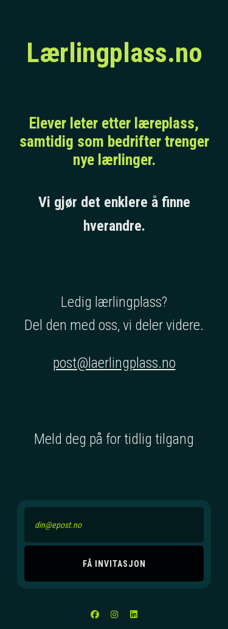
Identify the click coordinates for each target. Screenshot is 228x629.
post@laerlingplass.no (114, 362)
